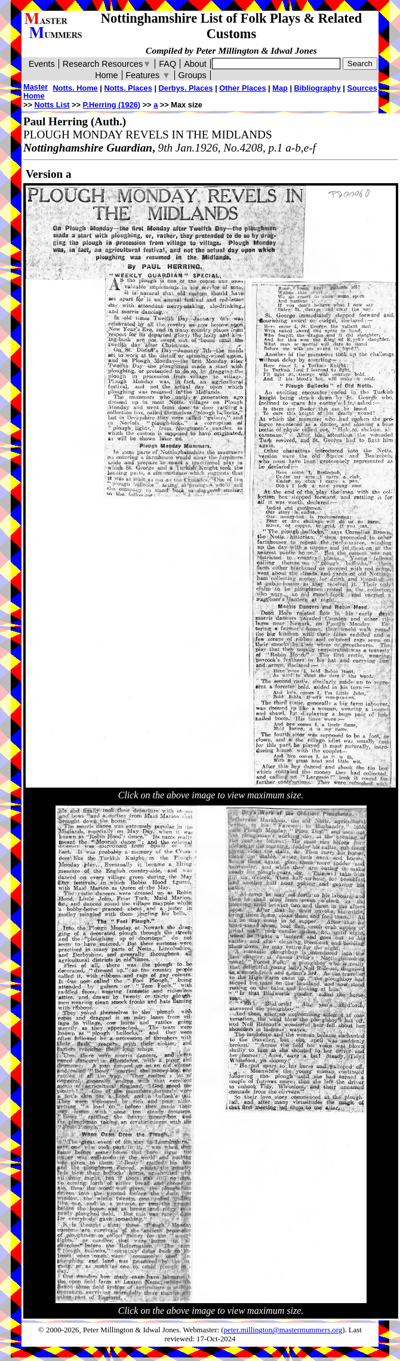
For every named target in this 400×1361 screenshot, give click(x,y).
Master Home (35, 91)
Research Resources (107, 64)
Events (42, 64)
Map (280, 88)
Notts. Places (128, 88)
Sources (362, 88)
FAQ (167, 64)
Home (106, 75)
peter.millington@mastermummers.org (283, 1330)
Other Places (242, 88)
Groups (193, 75)
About (195, 64)
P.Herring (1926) (112, 104)
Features (148, 75)
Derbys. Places (186, 88)
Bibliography (317, 88)
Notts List (52, 104)
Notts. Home (75, 88)
